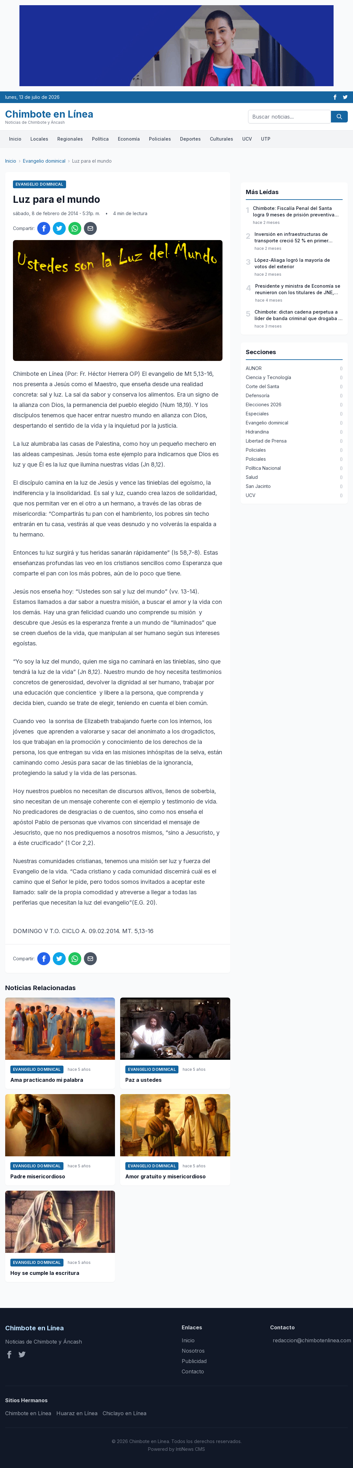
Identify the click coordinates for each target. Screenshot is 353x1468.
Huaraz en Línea (76, 1413)
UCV (247, 139)
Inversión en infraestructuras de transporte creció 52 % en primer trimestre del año (291, 237)
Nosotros (193, 1350)
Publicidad (194, 1361)
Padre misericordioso (37, 1176)
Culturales (221, 139)
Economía (129, 139)
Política (100, 139)
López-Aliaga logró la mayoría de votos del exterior (292, 263)
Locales (39, 139)
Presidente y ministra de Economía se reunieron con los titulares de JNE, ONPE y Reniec (297, 289)
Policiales (160, 139)
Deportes (190, 139)
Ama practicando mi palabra (46, 1080)
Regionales (70, 139)
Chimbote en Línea (28, 1413)
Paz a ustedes (143, 1080)
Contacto (193, 1371)
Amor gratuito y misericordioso (165, 1176)
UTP (265, 139)
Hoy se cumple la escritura (44, 1273)
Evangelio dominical (44, 161)
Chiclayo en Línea (124, 1413)
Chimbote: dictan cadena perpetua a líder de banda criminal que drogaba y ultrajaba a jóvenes (298, 315)
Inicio (15, 139)
